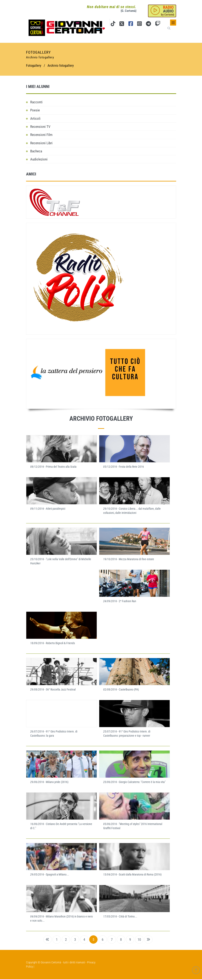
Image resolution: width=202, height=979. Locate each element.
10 (139, 939)
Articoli (35, 118)
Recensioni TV (40, 127)
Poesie (35, 110)
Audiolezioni (39, 159)
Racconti (36, 102)
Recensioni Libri (41, 143)
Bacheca (36, 151)
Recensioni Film (41, 135)
